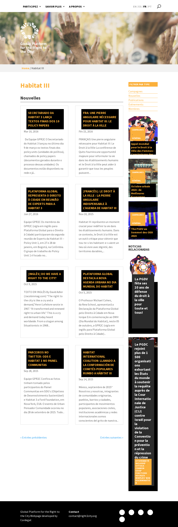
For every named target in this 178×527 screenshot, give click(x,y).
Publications (136, 100)
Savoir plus (53, 6)
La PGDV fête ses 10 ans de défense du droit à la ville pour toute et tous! (142, 296)
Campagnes (135, 91)
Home (25, 68)
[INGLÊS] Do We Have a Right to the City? (44, 276)
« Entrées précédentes (33, 437)
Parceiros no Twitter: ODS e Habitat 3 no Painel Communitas (42, 358)
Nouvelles (134, 95)
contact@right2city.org (83, 516)
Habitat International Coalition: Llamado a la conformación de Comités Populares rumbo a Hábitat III (99, 362)
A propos (75, 6)
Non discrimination (142, 480)
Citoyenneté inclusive (142, 462)
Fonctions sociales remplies (141, 475)
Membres (134, 108)
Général (136, 138)
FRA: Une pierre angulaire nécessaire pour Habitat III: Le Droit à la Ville (99, 119)
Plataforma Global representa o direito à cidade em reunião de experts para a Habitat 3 (44, 199)
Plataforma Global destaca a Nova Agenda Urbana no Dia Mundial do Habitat (99, 280)
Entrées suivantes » (111, 437)
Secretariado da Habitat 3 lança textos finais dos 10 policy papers (43, 119)
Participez (30, 6)
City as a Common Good (139, 468)
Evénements (135, 104)
